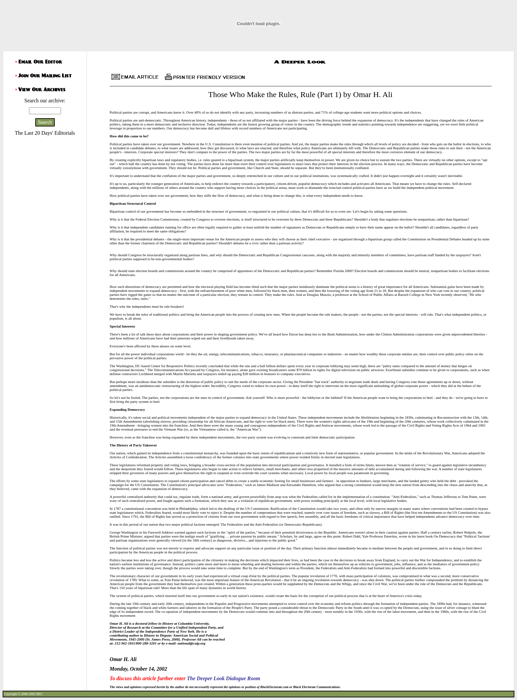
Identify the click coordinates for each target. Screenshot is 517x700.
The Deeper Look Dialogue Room (223, 678)
